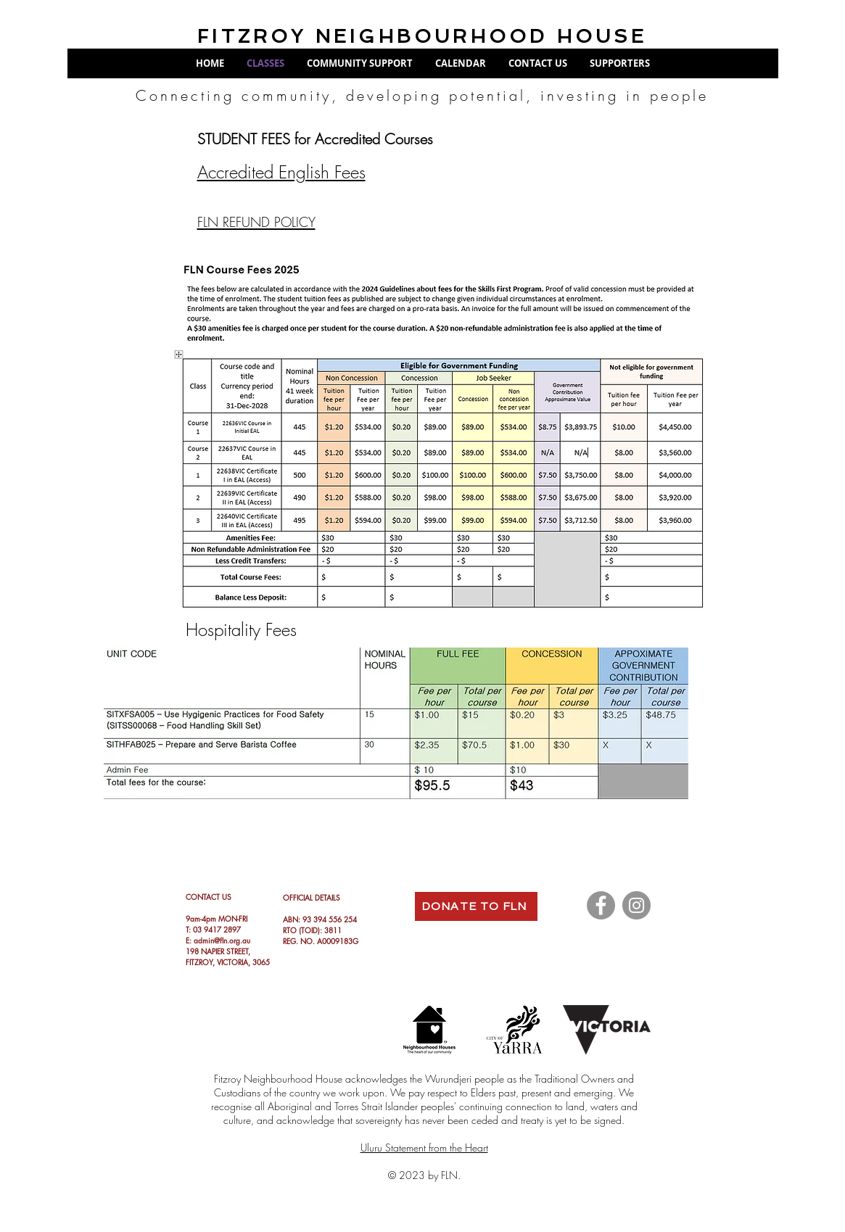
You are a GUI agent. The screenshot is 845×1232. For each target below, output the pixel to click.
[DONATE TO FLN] (476, 906)
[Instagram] (636, 905)
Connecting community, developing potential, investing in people (422, 95)
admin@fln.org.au (222, 940)
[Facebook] (601, 905)
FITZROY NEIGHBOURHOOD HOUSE (422, 36)
